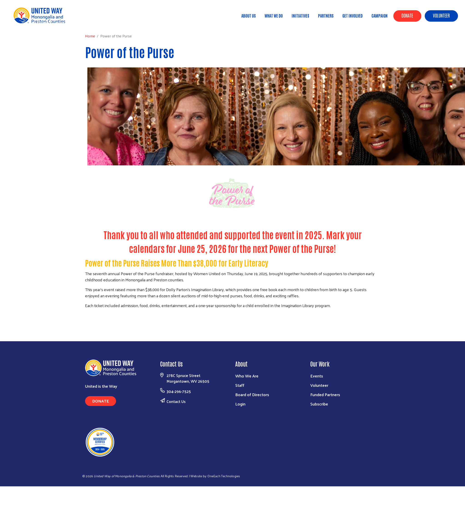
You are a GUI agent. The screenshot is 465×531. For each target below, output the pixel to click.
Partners (326, 15)
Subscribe (319, 403)
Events (316, 375)
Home (27, 22)
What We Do (274, 15)
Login (240, 403)
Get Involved (352, 15)
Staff (239, 385)
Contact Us (176, 401)
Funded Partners (325, 394)
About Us (248, 15)
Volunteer (441, 15)
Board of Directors (252, 394)
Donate (407, 15)
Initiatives (300, 15)
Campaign (379, 15)
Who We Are (246, 375)
